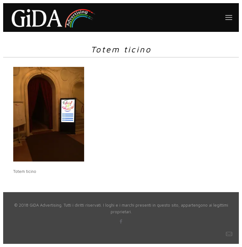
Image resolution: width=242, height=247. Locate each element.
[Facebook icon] (121, 221)
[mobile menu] (228, 17)
